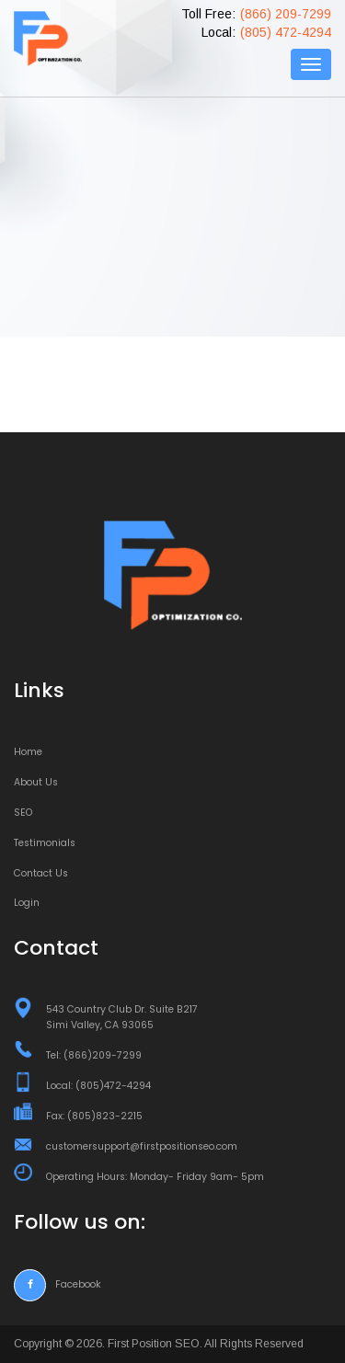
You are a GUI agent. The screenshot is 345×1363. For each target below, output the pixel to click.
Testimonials (44, 843)
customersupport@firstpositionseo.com (141, 1146)
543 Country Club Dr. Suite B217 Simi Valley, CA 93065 (122, 1017)
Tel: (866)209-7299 (94, 1055)
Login (27, 903)
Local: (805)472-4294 (98, 1086)
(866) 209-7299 (285, 13)
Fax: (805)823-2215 (94, 1116)
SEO (23, 812)
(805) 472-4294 (285, 32)
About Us (36, 782)
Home (28, 752)
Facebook (57, 1284)
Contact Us (41, 873)
